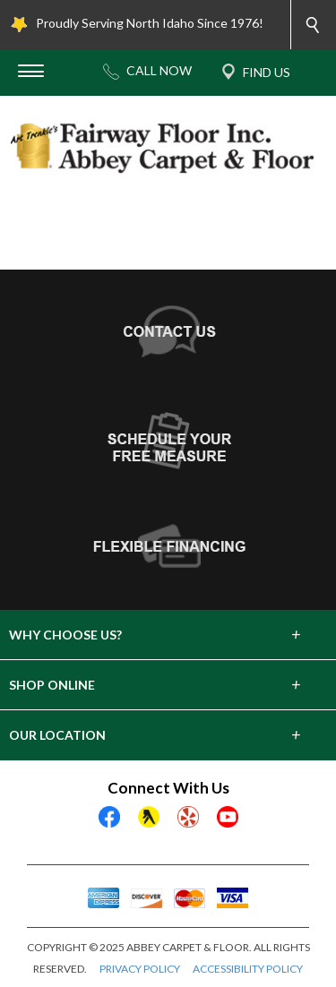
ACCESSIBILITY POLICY (248, 968)
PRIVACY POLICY (139, 968)
